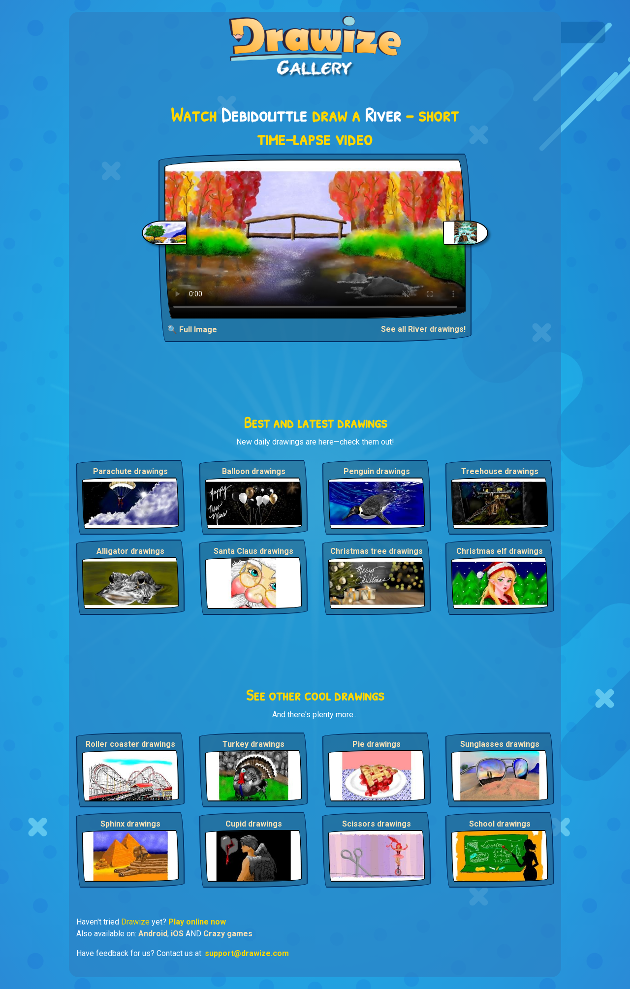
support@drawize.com (247, 953)
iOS (177, 933)
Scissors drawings (376, 824)
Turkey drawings (253, 744)
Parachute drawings (130, 471)
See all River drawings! (423, 329)
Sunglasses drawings (499, 744)
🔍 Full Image (192, 329)
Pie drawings (376, 744)
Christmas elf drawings (499, 551)
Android (152, 933)
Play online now (197, 921)
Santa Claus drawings (253, 551)
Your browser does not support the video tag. (315, 239)
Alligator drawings (130, 551)
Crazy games (227, 933)
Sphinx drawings (130, 824)
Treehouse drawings (499, 471)
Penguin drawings (377, 471)
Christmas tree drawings (376, 551)
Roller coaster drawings (130, 744)
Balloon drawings (253, 471)
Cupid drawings (253, 824)
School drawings (500, 824)
